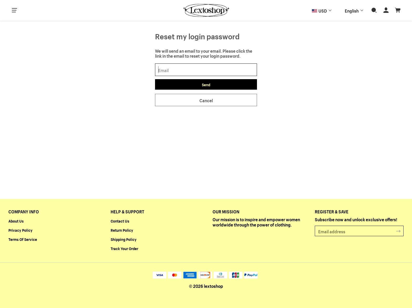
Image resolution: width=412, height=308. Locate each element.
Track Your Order (124, 248)
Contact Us (120, 221)
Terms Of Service (22, 239)
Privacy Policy (20, 230)
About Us (16, 221)
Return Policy (122, 230)
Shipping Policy (124, 239)
